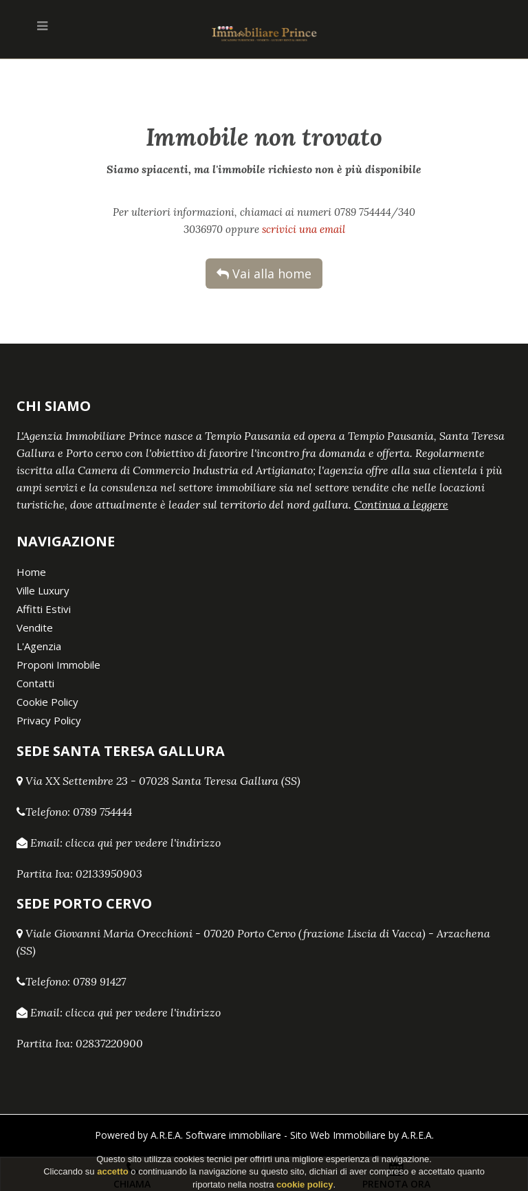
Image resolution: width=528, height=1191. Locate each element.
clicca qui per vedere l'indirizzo (143, 842)
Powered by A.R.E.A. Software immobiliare (188, 1135)
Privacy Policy (48, 720)
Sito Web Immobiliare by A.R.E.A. (362, 1135)
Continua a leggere (401, 504)
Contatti (35, 683)
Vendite (34, 627)
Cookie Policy (47, 702)
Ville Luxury (42, 590)
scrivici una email (303, 229)
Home (31, 572)
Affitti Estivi (43, 609)
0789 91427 (99, 981)
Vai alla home (264, 273)
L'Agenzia (38, 646)
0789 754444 (102, 812)
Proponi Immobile (58, 664)
